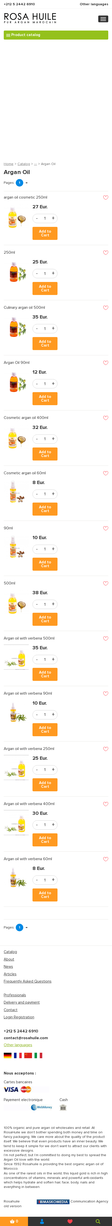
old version (13, 1206)
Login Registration (19, 1017)
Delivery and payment (22, 1002)
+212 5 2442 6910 (19, 4)
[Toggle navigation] (103, 19)
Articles (10, 974)
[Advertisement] (56, 99)
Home (9, 164)
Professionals (15, 995)
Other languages (94, 4)
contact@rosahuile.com (26, 1037)
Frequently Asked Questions (28, 981)
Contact (11, 1010)
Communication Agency (72, 1201)
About (9, 959)
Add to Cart (45, 233)
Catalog (24, 164)
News (8, 966)
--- (35, 164)
